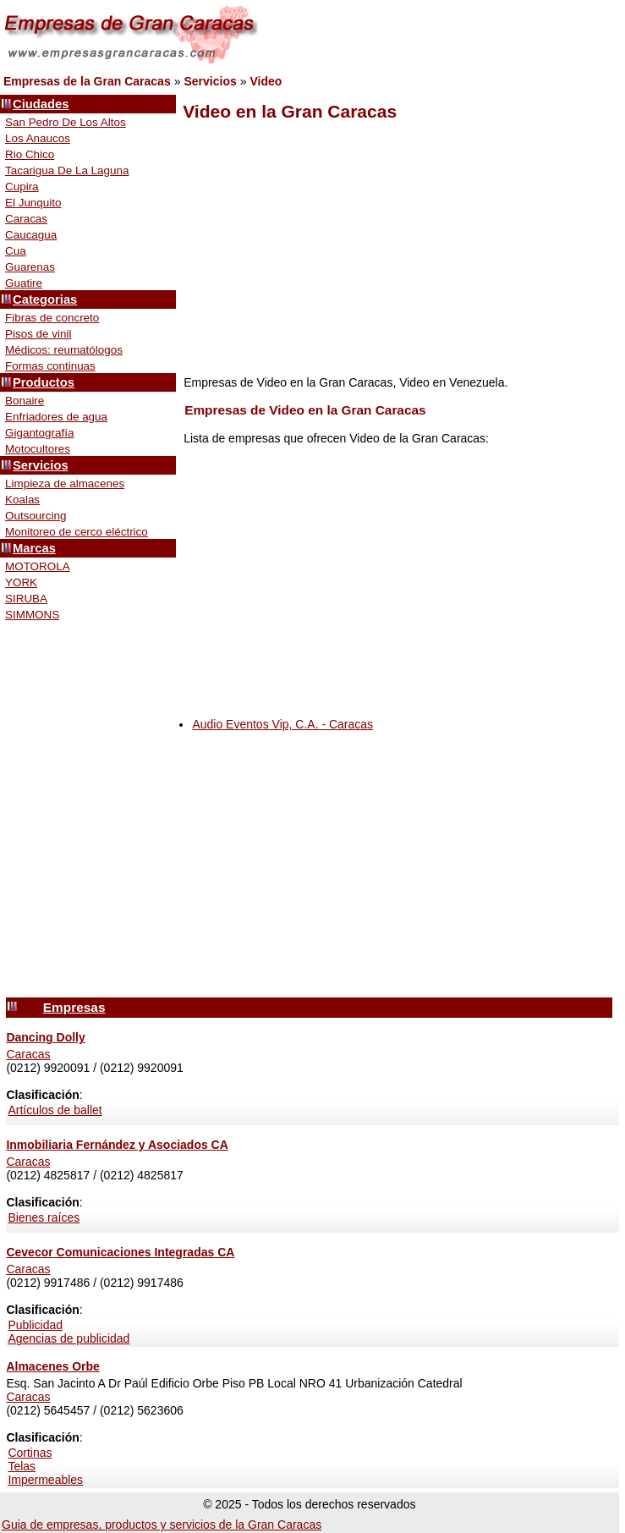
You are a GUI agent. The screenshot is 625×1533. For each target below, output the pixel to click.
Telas (22, 1466)
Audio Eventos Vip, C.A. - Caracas (282, 724)
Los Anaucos (37, 138)
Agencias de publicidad (68, 1338)
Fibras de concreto (52, 317)
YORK (21, 582)
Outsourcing (35, 515)
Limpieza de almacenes (64, 483)
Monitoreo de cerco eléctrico (76, 531)
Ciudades (41, 104)
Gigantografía (39, 432)
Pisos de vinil (38, 333)
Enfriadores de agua (56, 416)
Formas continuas (50, 366)
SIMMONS (32, 614)
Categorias (45, 299)
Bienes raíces (43, 1217)
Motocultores (37, 448)
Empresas (74, 1007)
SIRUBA (26, 598)
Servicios (41, 465)
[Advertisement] (396, 248)
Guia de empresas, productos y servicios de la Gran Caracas (161, 1524)
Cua (15, 251)
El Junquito (33, 202)
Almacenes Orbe (53, 1366)
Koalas (22, 499)
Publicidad (35, 1325)
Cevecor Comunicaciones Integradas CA (120, 1252)
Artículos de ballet (54, 1110)
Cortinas (30, 1452)
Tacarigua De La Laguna (67, 170)
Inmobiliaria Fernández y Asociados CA (117, 1144)
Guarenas (30, 267)
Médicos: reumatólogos (64, 349)
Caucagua (31, 234)
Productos (43, 382)
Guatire (23, 283)
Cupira (22, 186)
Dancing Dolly (45, 1037)
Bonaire (24, 400)
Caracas (26, 218)
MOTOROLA (37, 566)
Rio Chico (29, 154)
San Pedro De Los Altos (65, 122)
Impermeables (45, 1479)
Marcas (34, 548)
